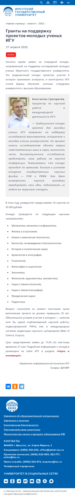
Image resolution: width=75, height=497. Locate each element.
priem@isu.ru (12, 457)
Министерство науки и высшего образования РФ (34, 434)
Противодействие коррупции (22, 430)
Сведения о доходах (16, 421)
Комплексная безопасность (21, 425)
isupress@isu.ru (52, 462)
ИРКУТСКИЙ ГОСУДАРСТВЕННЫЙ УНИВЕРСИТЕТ (30, 12)
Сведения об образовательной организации (31, 416)
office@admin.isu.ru (52, 450)
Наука (10, 54)
